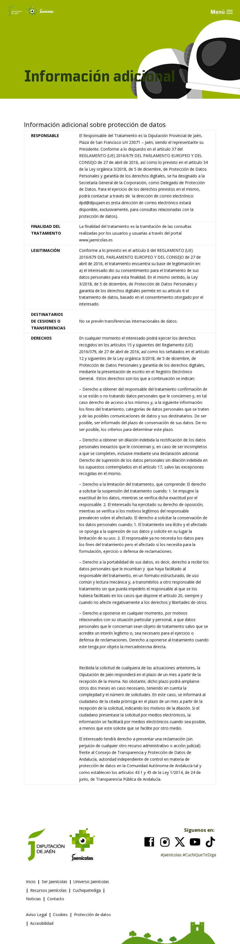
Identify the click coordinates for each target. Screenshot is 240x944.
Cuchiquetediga (87, 890)
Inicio (31, 881)
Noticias (33, 898)
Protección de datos (92, 914)
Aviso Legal (36, 914)
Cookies (60, 914)
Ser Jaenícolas (54, 881)
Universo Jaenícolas (91, 881)
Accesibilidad (41, 923)
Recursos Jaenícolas (48, 890)
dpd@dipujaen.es (94, 202)
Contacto (55, 898)
